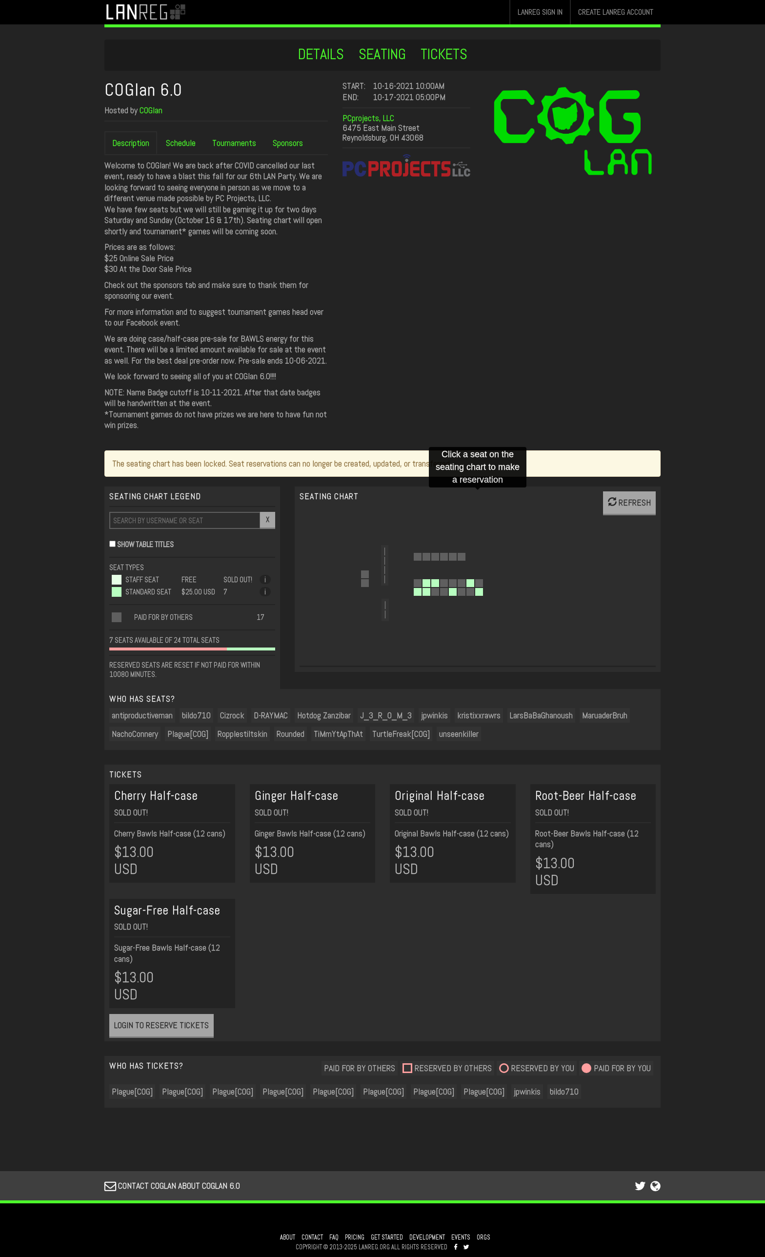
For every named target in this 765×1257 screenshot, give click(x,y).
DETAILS (321, 54)
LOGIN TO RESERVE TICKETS (161, 1025)
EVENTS (460, 1237)
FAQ (334, 1237)
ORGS (483, 1237)
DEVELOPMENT (427, 1237)
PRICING (354, 1237)
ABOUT (287, 1237)
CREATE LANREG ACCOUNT (615, 12)
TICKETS (444, 54)
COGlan (151, 110)
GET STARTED (387, 1237)
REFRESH (629, 502)
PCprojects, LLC (368, 117)
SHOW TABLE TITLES (145, 544)
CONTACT (312, 1237)
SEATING (382, 54)
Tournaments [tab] (234, 142)
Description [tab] (130, 142)
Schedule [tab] (181, 142)
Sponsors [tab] (288, 142)
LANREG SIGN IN (540, 12)
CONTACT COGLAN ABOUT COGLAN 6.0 (172, 1185)
